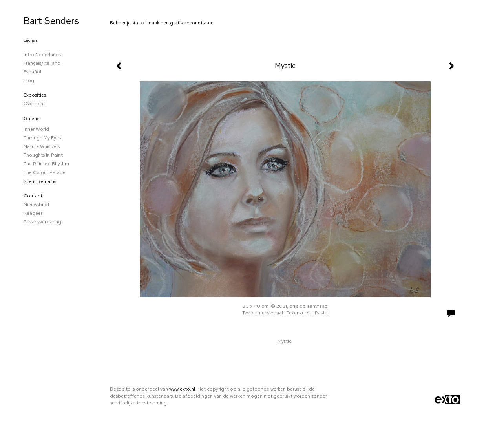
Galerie (32, 118)
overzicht (34, 103)
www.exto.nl (182, 389)
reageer (33, 213)
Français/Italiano (42, 63)
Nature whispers (42, 146)
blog (29, 80)
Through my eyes (42, 138)
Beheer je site (125, 23)
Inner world (36, 129)
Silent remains (40, 181)
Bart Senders (51, 21)
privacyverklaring (42, 222)
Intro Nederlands (42, 54)
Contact (33, 196)
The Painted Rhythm (46, 164)
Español (32, 72)
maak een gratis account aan (179, 23)
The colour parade (45, 172)
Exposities (35, 95)
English (30, 40)
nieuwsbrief (36, 204)
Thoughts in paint (43, 155)
